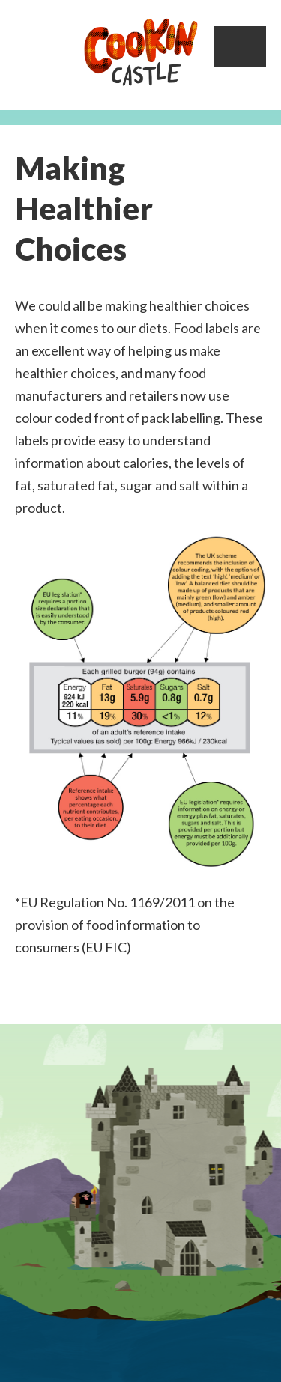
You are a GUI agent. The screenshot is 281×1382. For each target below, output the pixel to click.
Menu (240, 46)
